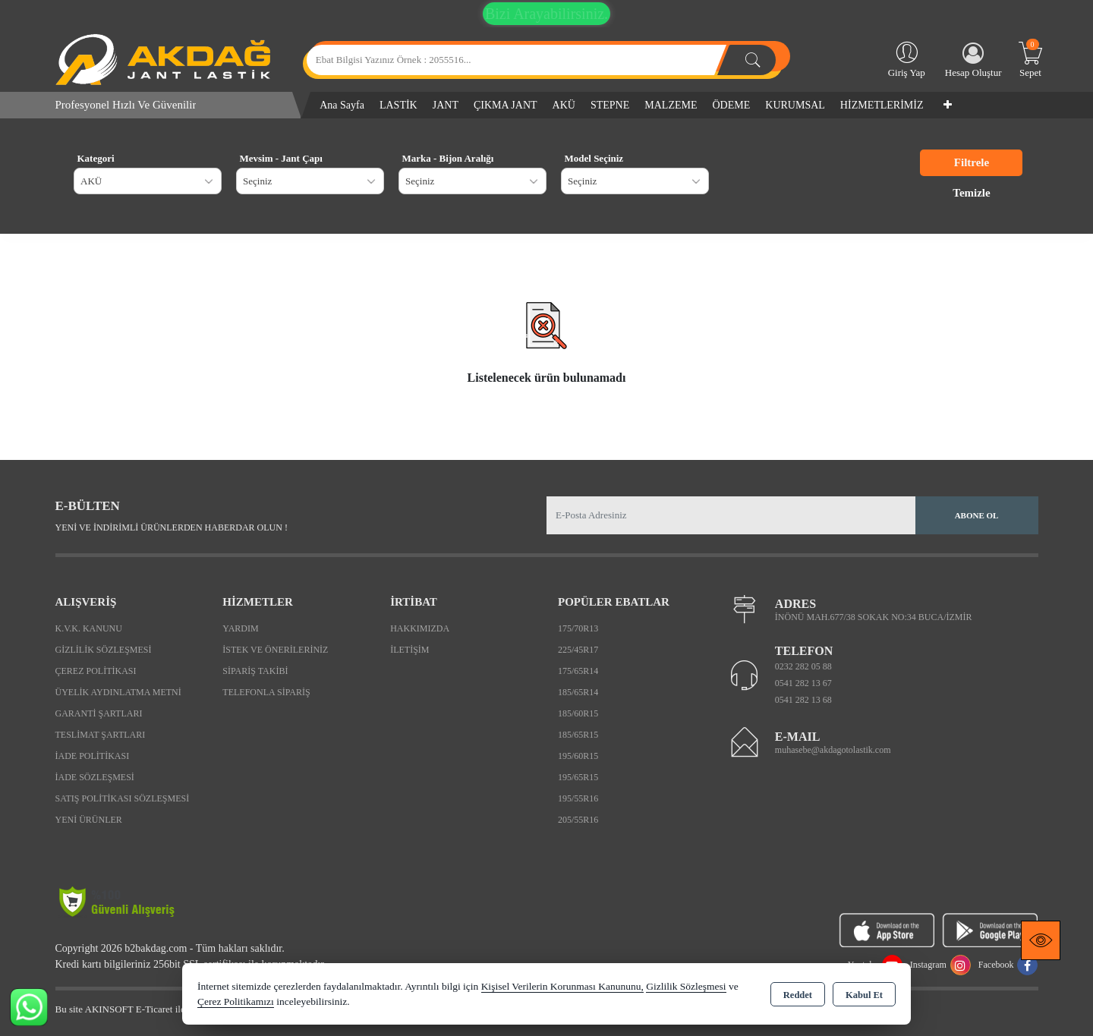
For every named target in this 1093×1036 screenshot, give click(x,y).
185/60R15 (578, 713)
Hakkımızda (419, 628)
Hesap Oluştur (973, 60)
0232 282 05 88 (803, 666)
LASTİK (398, 105)
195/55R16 (578, 798)
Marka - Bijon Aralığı (448, 158)
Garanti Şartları (99, 713)
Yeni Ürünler (88, 819)
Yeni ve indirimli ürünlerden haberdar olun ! (171, 527)
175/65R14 (578, 671)
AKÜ (564, 105)
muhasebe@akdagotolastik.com (833, 750)
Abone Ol (977, 515)
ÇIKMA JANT (505, 105)
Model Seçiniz (594, 158)
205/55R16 (578, 819)
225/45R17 (578, 649)
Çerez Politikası (96, 671)
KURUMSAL (795, 105)
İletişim (409, 649)
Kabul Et (864, 995)
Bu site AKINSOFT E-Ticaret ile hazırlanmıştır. (149, 1009)
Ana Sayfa (342, 105)
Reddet (797, 995)
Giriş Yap (906, 58)
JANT (445, 105)
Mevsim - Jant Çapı (281, 158)
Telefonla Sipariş (266, 692)
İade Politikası (92, 756)
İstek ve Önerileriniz (275, 649)
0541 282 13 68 (803, 699)
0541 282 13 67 (803, 683)
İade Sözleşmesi (94, 777)
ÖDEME (732, 105)
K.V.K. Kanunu (88, 628)
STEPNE (610, 105)
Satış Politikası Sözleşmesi (122, 798)
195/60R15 (578, 756)
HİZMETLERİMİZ (882, 105)
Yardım (240, 628)
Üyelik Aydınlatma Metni (118, 692)
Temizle (971, 193)
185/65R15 (578, 734)
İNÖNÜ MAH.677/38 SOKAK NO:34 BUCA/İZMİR (873, 617)
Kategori (96, 158)
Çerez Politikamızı (235, 1001)
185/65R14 (578, 692)
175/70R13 (578, 628)
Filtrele (971, 162)
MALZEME (670, 105)
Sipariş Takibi (255, 671)
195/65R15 (578, 777)
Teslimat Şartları (100, 734)
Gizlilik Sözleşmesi (103, 649)
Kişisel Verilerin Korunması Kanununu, (562, 986)
